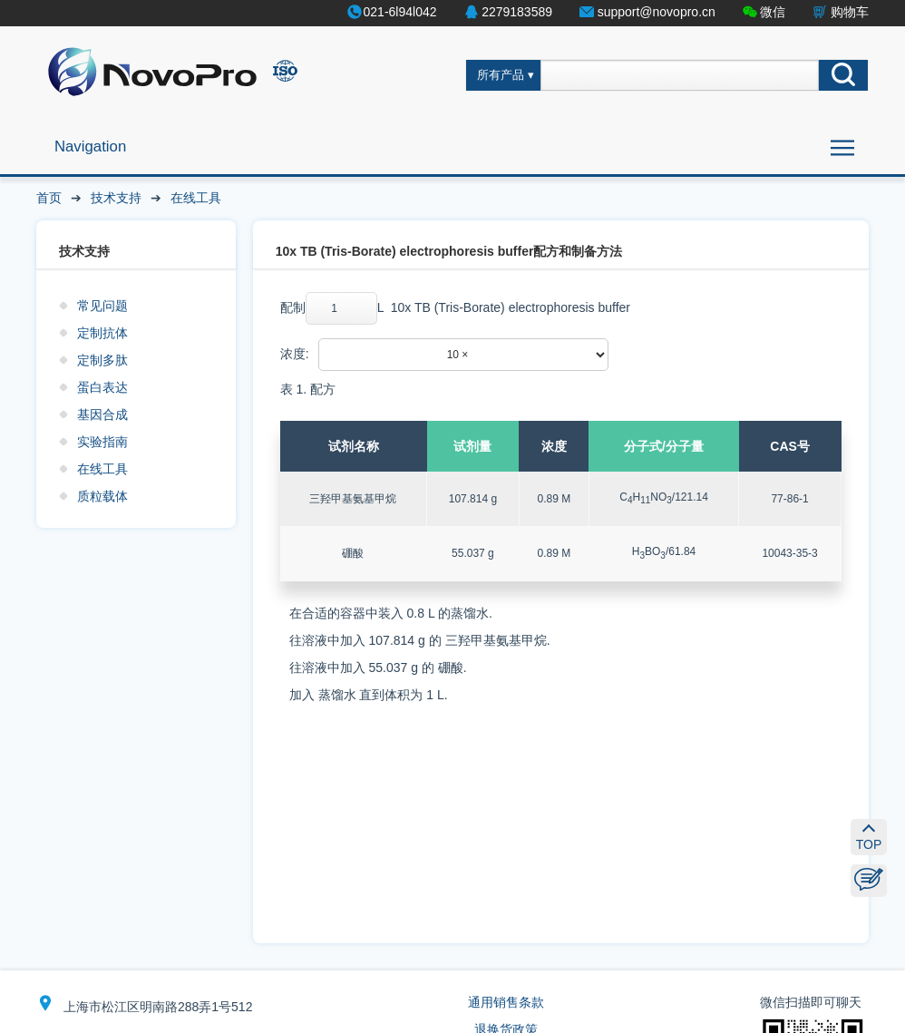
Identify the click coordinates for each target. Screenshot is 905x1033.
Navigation (90, 146)
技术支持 (116, 197)
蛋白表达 (102, 387)
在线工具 (195, 197)
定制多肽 (102, 360)
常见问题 (102, 305)
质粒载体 (102, 496)
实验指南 (102, 441)
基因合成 (102, 414)
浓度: (294, 353)
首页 (49, 197)
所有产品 (500, 75)
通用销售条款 (506, 1002)
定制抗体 (102, 333)
